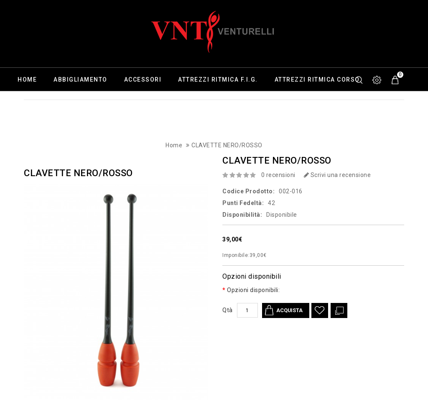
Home (27, 79)
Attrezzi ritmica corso (317, 79)
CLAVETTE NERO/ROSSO (226, 145)
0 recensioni (278, 175)
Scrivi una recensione (337, 175)
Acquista (290, 310)
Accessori (143, 79)
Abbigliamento (80, 79)
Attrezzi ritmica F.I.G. (218, 79)
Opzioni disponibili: (253, 290)
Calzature (36, 103)
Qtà (227, 310)
